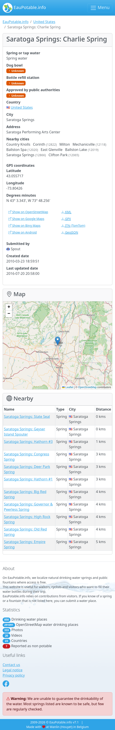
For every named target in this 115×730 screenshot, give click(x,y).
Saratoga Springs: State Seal (27, 416)
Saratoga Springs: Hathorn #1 (28, 479)
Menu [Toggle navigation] (100, 7)
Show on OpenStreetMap (28, 212)
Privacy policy (14, 675)
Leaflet (67, 387)
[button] (57, 340)
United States (44, 21)
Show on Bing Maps (24, 225)
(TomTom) (73, 225)
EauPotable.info (24, 8)
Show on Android (22, 232)
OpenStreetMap (87, 387)
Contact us (11, 664)
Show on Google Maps (26, 219)
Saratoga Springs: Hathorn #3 (28, 441)
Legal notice (13, 670)
